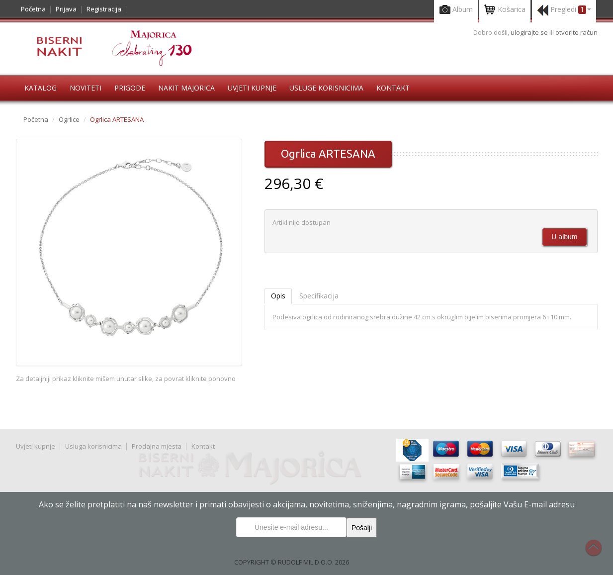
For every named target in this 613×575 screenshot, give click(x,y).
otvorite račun (576, 32)
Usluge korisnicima (326, 88)
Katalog (40, 88)
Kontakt (393, 88)
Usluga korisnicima (93, 446)
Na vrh (598, 553)
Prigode (129, 88)
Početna (33, 8)
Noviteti (85, 88)
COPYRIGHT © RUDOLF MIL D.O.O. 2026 (291, 562)
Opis (278, 295)
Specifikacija (319, 295)
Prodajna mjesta (156, 446)
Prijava (66, 8)
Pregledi (564, 10)
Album (456, 10)
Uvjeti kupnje (252, 88)
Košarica (504, 10)
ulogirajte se (530, 32)
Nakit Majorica (186, 88)
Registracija (104, 8)
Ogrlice (69, 119)
